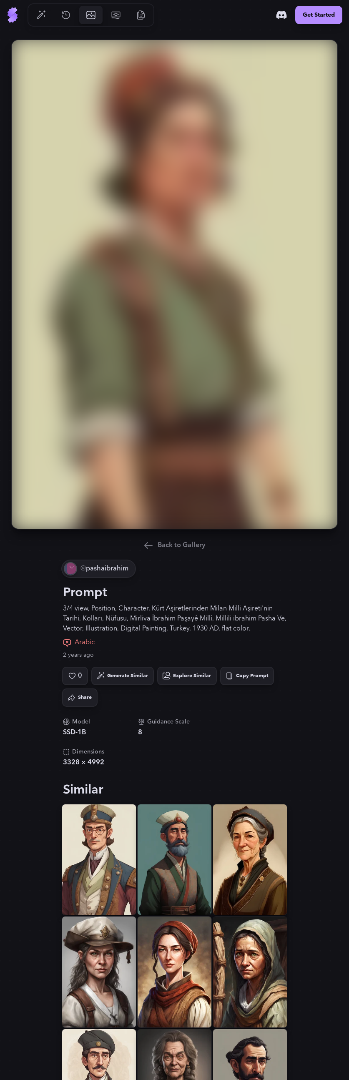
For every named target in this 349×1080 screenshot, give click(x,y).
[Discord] (281, 15)
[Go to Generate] (40, 15)
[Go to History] (65, 15)
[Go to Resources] (140, 15)
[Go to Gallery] (90, 15)
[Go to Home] (12, 15)
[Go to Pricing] (115, 15)
